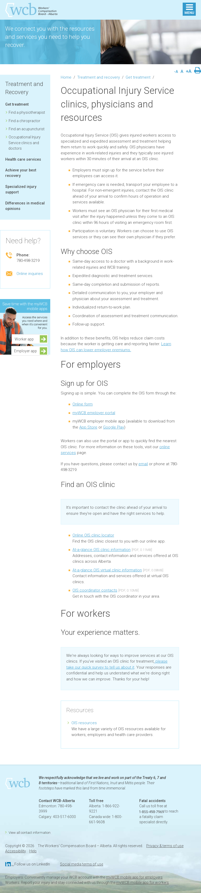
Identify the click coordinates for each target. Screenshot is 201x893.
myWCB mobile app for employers (134, 877)
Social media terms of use (81, 864)
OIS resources (84, 723)
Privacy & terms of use (164, 846)
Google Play (113, 427)
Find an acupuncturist (26, 129)
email (143, 464)
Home (66, 77)
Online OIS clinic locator (93, 535)
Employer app (25, 351)
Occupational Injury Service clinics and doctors (24, 142)
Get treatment (17, 104)
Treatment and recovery (98, 77)
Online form (82, 404)
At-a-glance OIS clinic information (101, 549)
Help (33, 851)
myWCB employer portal (93, 412)
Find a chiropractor (24, 121)
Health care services (23, 159)
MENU (189, 9)
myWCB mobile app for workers (142, 882)
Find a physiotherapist (27, 112)
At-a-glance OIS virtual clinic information (107, 570)
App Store (88, 427)
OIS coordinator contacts (94, 590)
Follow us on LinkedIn (32, 864)
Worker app (26, 339)
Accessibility (15, 851)
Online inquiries (29, 273)
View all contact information (30, 833)
